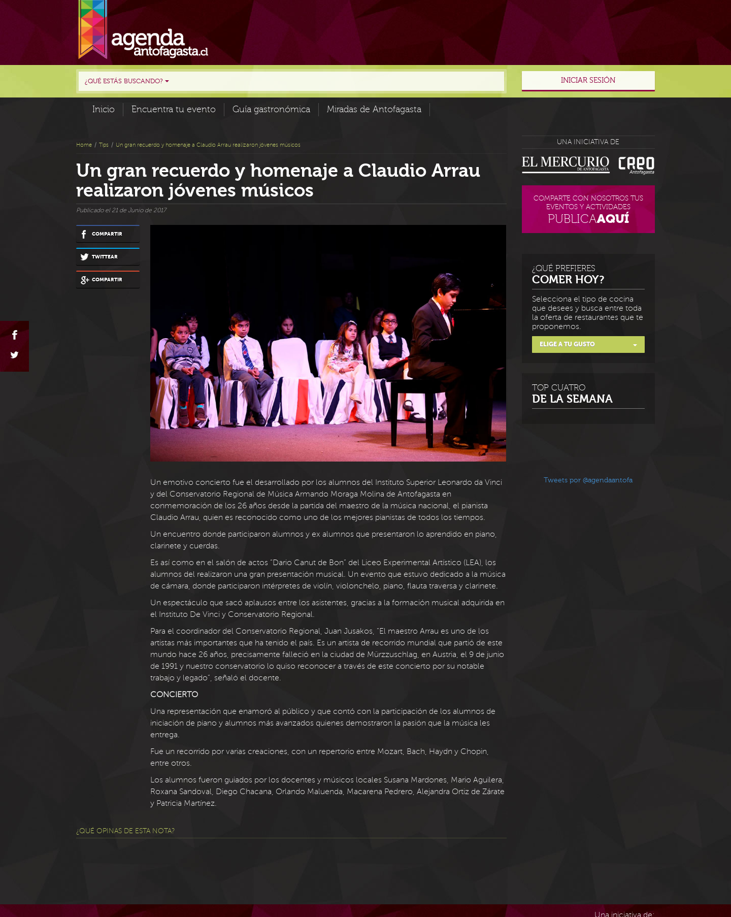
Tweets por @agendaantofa (588, 480)
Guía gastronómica (271, 109)
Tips (104, 145)
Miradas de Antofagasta (374, 109)
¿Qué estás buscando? (127, 81)
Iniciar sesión (588, 80)
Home (84, 145)
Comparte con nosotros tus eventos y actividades (588, 210)
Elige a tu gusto (589, 344)
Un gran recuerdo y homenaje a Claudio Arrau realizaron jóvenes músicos (208, 145)
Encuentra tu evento (173, 109)
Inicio (103, 109)
